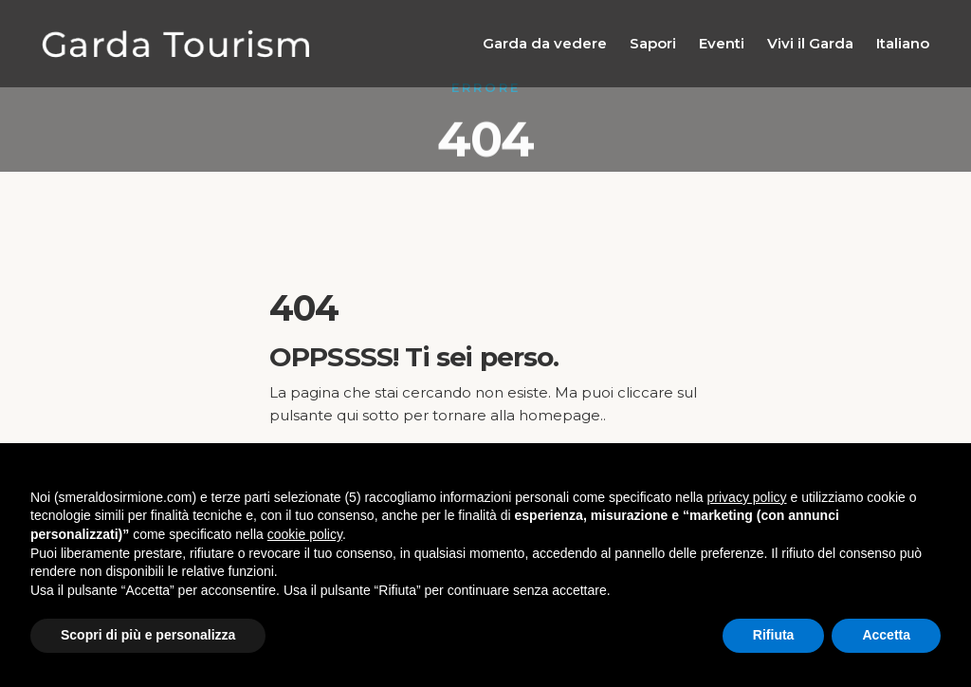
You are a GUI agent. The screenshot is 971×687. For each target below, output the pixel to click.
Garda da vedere (545, 43)
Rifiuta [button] (774, 634)
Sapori (653, 43)
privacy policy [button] (747, 497)
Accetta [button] (886, 634)
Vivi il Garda (810, 43)
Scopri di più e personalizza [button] (148, 634)
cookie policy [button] (304, 534)
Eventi (721, 43)
